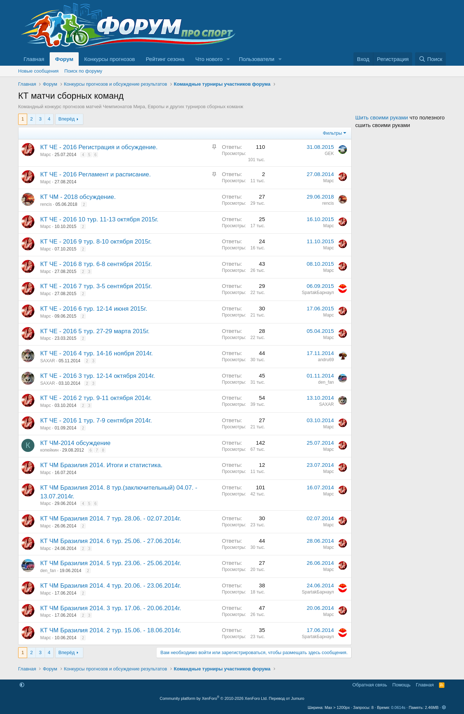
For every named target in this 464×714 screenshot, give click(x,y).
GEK (329, 153)
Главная (34, 59)
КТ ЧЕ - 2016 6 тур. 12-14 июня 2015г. (93, 308)
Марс (45, 154)
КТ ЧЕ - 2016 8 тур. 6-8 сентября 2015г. (96, 264)
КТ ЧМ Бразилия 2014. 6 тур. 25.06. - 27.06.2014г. (110, 541)
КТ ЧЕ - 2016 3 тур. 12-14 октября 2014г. (97, 375)
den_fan (326, 382)
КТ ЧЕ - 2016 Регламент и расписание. (95, 174)
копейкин (49, 450)
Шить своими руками (381, 117)
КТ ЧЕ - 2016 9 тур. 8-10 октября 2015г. (96, 241)
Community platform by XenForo (214, 698)
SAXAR (47, 360)
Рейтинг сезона (165, 59)
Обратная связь (369, 685)
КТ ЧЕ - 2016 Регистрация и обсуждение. (99, 147)
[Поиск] (430, 59)
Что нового (209, 59)
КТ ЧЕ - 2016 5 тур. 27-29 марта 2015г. (95, 331)
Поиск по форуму (83, 71)
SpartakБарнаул (318, 292)
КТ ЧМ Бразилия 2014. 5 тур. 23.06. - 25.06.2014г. (110, 563)
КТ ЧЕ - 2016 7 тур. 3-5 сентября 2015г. (96, 286)
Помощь (401, 685)
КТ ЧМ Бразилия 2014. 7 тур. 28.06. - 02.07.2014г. (110, 518)
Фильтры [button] (332, 133)
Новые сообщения (38, 71)
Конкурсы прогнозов (109, 59)
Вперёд (66, 119)
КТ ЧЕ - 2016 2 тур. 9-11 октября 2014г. (96, 398)
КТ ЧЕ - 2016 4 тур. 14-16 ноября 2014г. (96, 353)
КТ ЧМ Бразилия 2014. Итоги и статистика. (101, 465)
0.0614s (398, 707)
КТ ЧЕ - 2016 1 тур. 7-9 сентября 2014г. (96, 420)
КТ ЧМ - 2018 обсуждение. (78, 196)
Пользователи (256, 59)
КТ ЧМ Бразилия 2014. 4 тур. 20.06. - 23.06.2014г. (110, 585)
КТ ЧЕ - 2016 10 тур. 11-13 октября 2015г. (99, 219)
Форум (64, 59)
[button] (228, 59)
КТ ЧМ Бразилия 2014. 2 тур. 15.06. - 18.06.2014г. (110, 630)
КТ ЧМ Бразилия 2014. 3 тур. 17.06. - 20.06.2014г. (110, 608)
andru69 (326, 359)
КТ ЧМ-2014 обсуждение (75, 443)
